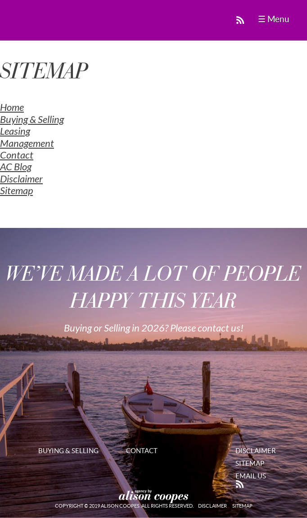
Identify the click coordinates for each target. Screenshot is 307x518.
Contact (16, 155)
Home (12, 108)
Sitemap (16, 191)
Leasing (15, 131)
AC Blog (16, 167)
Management (27, 144)
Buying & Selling (32, 120)
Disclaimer (21, 179)
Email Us (250, 476)
